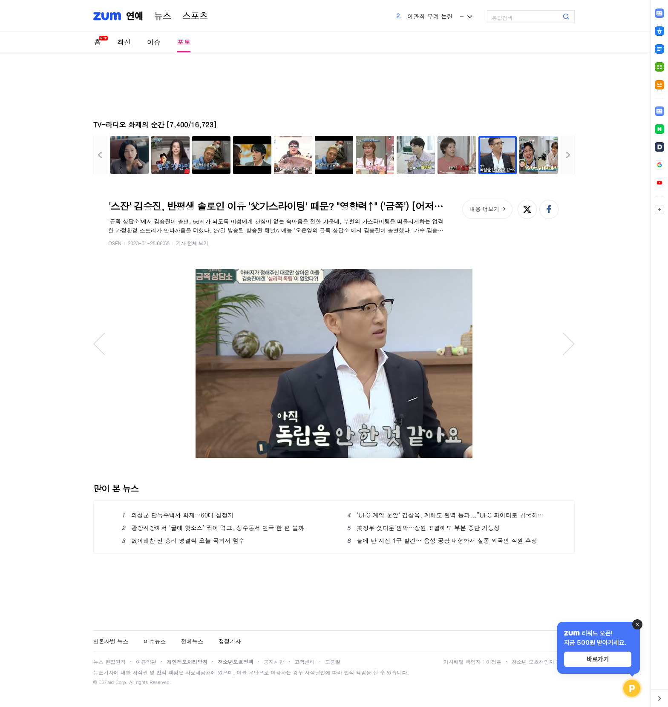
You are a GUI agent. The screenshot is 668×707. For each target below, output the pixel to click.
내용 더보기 (484, 209)
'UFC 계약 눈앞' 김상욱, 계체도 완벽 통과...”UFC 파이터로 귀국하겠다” (447, 515)
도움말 (332, 661)
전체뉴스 (192, 641)
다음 (568, 155)
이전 (100, 155)
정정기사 (230, 641)
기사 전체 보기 (192, 243)
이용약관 (146, 661)
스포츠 (195, 16)
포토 (183, 42)
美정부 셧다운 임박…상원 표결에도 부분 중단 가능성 (423, 527)
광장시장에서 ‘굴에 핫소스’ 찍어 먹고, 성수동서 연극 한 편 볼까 (212, 527)
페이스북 (549, 209)
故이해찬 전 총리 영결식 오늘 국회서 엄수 (183, 540)
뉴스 (162, 16)
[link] (659, 111)
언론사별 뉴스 (110, 641)
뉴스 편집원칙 (109, 661)
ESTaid (106, 682)
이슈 (154, 42)
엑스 (527, 209)
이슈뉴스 (155, 641)
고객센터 (304, 661)
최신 (124, 42)
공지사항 (274, 661)
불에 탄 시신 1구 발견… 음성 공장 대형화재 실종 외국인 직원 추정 (442, 540)
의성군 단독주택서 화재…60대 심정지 (177, 515)
